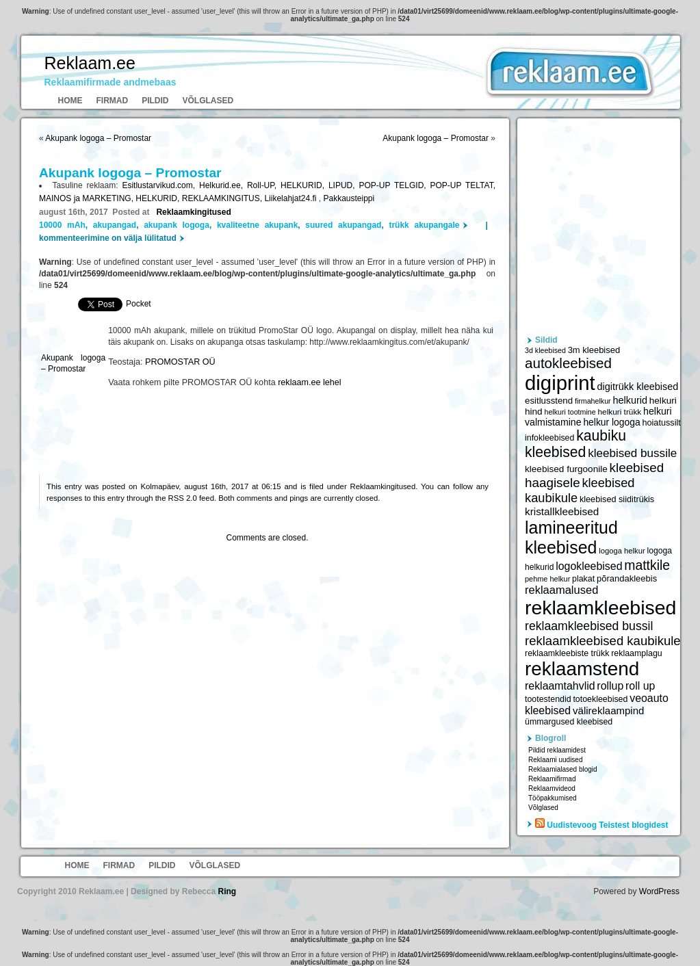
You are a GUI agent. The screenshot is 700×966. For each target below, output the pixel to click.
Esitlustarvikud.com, (160, 185)
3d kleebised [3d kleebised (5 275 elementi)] (545, 350)
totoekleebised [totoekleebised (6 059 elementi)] (600, 699)
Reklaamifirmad (551, 779)
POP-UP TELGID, (394, 185)
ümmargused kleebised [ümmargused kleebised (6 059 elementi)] (568, 722)
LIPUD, (343, 185)
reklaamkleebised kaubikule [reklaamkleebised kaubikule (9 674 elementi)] (603, 641)
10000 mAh (62, 225)
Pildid (155, 100)
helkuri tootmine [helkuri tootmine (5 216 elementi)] (569, 412)
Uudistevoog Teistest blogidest (607, 825)
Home (70, 100)
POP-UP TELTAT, (462, 185)
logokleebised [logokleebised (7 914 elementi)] (589, 566)
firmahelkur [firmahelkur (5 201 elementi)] (593, 401)
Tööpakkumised (552, 798)
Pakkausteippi (348, 198)
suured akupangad (343, 225)
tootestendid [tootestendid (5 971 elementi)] (548, 699)
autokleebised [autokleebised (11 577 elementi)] (568, 363)
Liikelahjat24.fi (291, 198)
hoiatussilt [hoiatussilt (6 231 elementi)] (661, 423)
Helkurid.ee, (223, 185)
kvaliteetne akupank (257, 225)
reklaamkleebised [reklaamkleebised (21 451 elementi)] (600, 607)
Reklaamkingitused (193, 212)
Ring (227, 891)
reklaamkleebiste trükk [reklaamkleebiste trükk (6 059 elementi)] (567, 653)
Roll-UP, (264, 185)
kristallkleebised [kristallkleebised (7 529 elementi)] (562, 511)
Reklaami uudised (555, 759)
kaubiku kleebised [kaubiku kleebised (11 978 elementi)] (575, 444)
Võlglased (208, 100)
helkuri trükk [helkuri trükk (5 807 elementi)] (619, 412)
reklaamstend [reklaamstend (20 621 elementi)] (582, 668)
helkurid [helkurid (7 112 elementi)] (629, 400)
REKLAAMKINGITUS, (223, 198)
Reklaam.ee (89, 63)
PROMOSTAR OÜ (180, 362)
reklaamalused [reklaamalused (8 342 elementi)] (561, 590)
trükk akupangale (424, 225)
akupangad (114, 225)
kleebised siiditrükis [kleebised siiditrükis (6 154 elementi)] (617, 499)
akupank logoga (176, 225)
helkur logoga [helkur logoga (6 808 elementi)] (611, 422)
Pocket (138, 304)
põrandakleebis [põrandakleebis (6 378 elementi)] (627, 578)
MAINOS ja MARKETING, (87, 198)
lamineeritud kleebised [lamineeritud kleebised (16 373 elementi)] (571, 537)
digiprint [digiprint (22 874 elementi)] (560, 382)
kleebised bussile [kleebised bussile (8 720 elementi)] (632, 453)
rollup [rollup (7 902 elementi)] (610, 686)
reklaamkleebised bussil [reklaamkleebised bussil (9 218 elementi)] (589, 626)
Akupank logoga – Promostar (98, 138)
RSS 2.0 (182, 498)
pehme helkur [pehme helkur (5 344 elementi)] (547, 579)
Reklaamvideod (551, 788)
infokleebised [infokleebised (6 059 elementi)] (549, 438)
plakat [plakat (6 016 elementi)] (583, 579)
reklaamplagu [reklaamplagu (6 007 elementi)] (636, 653)
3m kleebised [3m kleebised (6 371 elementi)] (594, 350)
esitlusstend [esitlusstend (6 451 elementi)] (549, 400)
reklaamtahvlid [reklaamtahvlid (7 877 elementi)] (560, 686)
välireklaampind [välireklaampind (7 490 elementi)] (608, 710)
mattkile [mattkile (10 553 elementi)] (647, 565)
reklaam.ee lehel (309, 382)
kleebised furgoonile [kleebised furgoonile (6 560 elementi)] (566, 469)
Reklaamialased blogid (562, 769)
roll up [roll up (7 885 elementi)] (640, 686)
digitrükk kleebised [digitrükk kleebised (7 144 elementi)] (638, 386)
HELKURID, (304, 185)
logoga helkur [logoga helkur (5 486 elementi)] (622, 551)
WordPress (659, 891)
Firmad (112, 100)
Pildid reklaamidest (557, 750)
